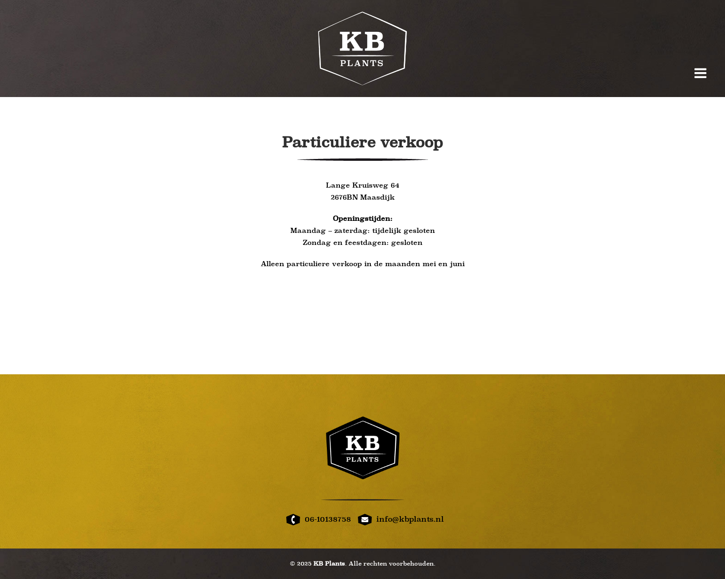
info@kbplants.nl (410, 519)
